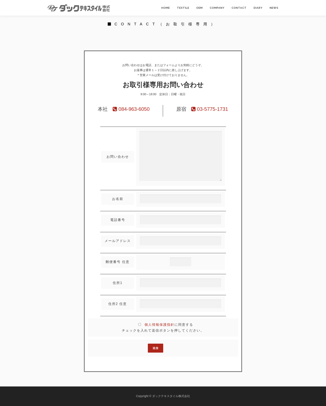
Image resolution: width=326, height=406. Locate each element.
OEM (199, 7)
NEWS (274, 7)
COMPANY (217, 7)
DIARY (258, 7)
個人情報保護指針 (159, 324)
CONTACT (239, 7)
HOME (165, 7)
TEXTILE (183, 7)
